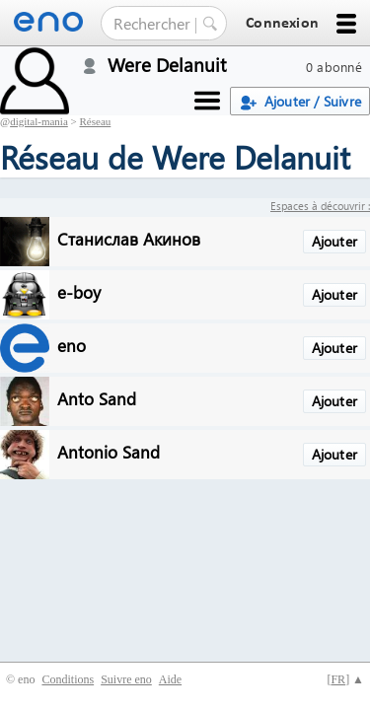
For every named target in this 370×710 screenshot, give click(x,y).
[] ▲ (345, 679)
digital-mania (39, 121)
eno (71, 344)
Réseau (95, 121)
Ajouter (334, 241)
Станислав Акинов (128, 238)
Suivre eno (126, 679)
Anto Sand (96, 398)
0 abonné (334, 66)
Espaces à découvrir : (320, 205)
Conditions (67, 679)
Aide (170, 679)
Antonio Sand (108, 451)
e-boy (79, 291)
